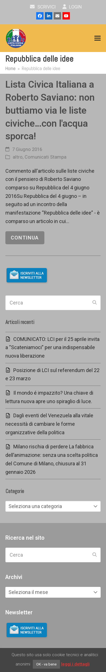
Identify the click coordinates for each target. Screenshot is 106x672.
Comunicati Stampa (45, 157)
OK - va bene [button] (46, 664)
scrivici (43, 7)
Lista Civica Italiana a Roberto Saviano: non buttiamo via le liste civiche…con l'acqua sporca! (50, 110)
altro (18, 157)
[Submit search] (94, 303)
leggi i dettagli (75, 664)
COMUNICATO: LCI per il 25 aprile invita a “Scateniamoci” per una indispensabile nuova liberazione (52, 347)
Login (72, 7)
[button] (97, 38)
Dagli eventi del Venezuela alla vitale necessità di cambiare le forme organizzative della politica (49, 423)
